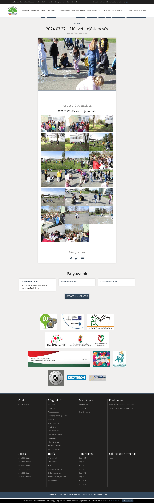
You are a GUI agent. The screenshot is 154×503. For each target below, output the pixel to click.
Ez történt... (83, 408)
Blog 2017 (82, 473)
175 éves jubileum (54, 446)
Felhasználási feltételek (70, 495)
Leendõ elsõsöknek (66, 11)
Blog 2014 (82, 484)
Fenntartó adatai (54, 449)
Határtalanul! (118, 14)
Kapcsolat (51, 405)
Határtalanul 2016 (108, 281)
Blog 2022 (82, 466)
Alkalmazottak (53, 423)
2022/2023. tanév (24, 466)
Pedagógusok (53, 412)
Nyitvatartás (52, 408)
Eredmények (92, 14)
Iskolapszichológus (55, 434)
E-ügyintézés (59, 2)
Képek (111, 458)
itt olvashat (115, 501)
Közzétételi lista (101, 495)
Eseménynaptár (85, 412)
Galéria (101, 14)
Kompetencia (53, 480)
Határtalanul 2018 (29, 281)
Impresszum (87, 495)
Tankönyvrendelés (55, 469)
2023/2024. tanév (24, 462)
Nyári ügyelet (53, 458)
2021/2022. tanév (24, 469)
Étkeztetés (52, 462)
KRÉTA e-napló (47, 2)
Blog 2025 (82, 458)
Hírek (43, 14)
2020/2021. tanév (24, 473)
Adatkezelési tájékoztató (57, 477)
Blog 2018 (82, 469)
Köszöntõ (35, 11)
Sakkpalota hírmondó (136, 14)
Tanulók (51, 420)
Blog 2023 (82, 462)
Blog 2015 (82, 480)
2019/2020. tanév (24, 477)
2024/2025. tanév (24, 458)
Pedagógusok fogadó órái (57, 416)
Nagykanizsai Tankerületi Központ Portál (25, 2)
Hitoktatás (52, 438)
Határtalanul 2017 (68, 281)
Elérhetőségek (72, 2)
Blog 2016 (82, 477)
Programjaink (84, 405)
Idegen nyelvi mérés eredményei (121, 408)
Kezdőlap (25, 11)
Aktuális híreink (23, 405)
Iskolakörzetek (53, 431)
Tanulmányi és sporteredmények (121, 405)
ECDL (50, 466)
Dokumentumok (54, 473)
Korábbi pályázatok (77, 296)
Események (80, 14)
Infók (108, 14)
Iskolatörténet (53, 442)
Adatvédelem (52, 495)
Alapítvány (52, 427)
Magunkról (51, 14)
